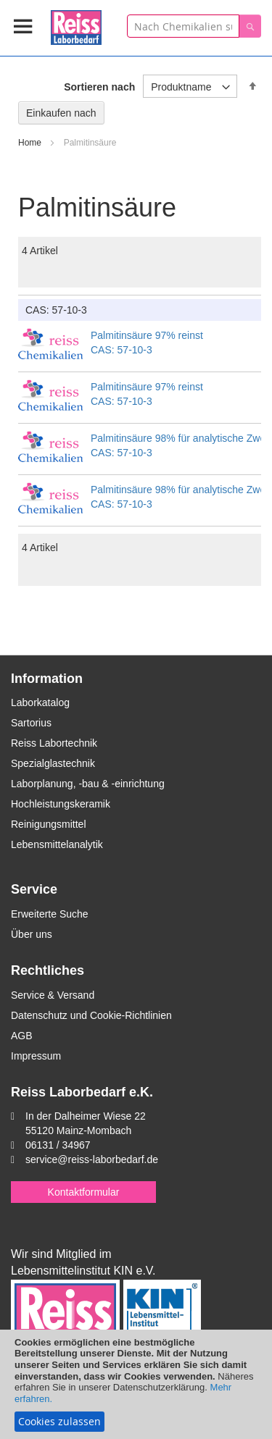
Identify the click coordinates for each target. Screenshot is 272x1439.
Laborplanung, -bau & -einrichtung (88, 783)
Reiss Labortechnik (54, 743)
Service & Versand (52, 995)
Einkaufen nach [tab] (61, 113)
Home (31, 143)
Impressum (36, 1056)
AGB (22, 1035)
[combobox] (183, 26)
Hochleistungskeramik (60, 804)
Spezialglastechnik (53, 763)
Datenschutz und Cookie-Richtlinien (91, 1015)
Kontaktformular (84, 1192)
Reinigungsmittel (48, 824)
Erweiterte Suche (49, 914)
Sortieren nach (99, 87)
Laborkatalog (40, 702)
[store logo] (76, 25)
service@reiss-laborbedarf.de (91, 1159)
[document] (136, 1384)
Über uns (31, 934)
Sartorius (31, 723)
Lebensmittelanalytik (57, 844)
